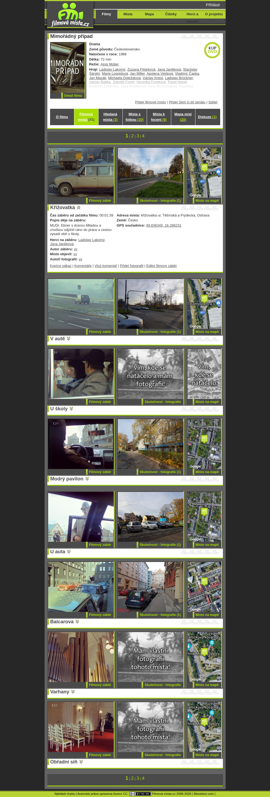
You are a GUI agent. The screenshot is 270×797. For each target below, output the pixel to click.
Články (171, 14)
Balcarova (62, 621)
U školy (59, 408)
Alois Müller (109, 64)
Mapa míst (183, 117)
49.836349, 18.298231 (163, 225)
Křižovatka (62, 207)
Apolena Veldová (159, 73)
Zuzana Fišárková (141, 69)
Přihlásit (213, 5)
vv (75, 249)
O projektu (214, 14)
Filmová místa (86, 117)
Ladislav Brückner (179, 78)
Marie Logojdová (115, 73)
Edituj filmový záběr (161, 266)
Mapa (149, 14)
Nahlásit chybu (64, 793)
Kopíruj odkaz (61, 266)
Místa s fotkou (134, 117)
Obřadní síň (64, 762)
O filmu (62, 117)
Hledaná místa (110, 117)
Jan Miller (137, 73)
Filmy (106, 14)
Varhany (59, 691)
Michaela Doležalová (124, 78)
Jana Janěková (169, 69)
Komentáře (82, 266)
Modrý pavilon (67, 479)
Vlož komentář (105, 266)
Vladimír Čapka (187, 73)
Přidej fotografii (131, 266)
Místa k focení (159, 117)
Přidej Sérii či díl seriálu (187, 102)
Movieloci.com (204, 793)
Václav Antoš (153, 78)
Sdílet (212, 102)
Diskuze (207, 117)
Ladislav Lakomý (112, 69)
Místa (127, 14)
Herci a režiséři (192, 17)
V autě (57, 338)
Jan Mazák (97, 78)
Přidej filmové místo (150, 102)
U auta (57, 551)
